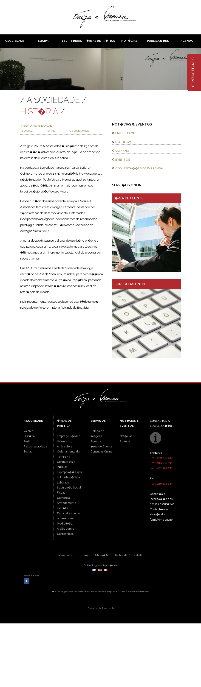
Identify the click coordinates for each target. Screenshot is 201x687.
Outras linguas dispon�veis (100, 565)
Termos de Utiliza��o (95, 555)
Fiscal (61, 492)
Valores (28, 431)
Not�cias (129, 40)
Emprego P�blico (68, 436)
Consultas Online (102, 451)
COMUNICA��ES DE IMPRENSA (139, 168)
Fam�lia (62, 508)
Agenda (187, 40)
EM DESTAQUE (126, 133)
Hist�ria (29, 436)
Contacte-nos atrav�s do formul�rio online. (161, 514)
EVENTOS (122, 159)
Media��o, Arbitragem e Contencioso (65, 529)
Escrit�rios (72, 40)
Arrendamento (66, 503)
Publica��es (158, 40)
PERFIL (50, 130)
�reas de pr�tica (100, 40)
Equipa (43, 40)
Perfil (27, 441)
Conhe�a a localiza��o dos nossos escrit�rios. (162, 499)
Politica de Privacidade (129, 555)
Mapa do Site (66, 555)
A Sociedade (14, 40)
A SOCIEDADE (79, 130)
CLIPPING (122, 150)
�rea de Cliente (101, 446)
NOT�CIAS (123, 142)
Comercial (64, 498)
